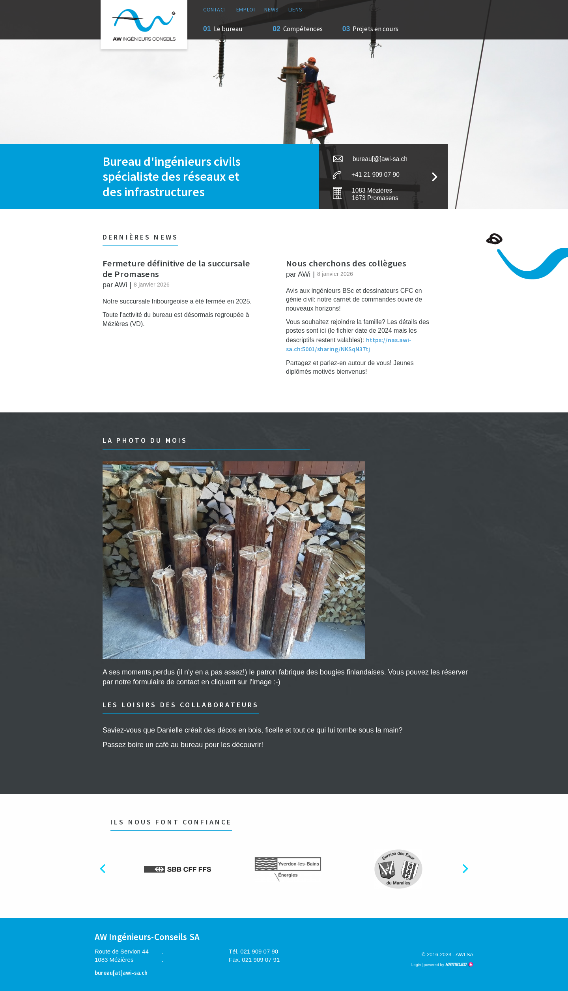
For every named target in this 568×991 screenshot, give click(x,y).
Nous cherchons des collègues (346, 263)
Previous (108, 872)
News (271, 9)
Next (470, 872)
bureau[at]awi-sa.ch (121, 972)
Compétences (303, 28)
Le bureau (228, 28)
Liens (295, 9)
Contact (215, 9)
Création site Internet (447, 964)
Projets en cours (375, 28)
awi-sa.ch (144, 24)
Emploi (245, 9)
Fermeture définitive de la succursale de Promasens (176, 268)
